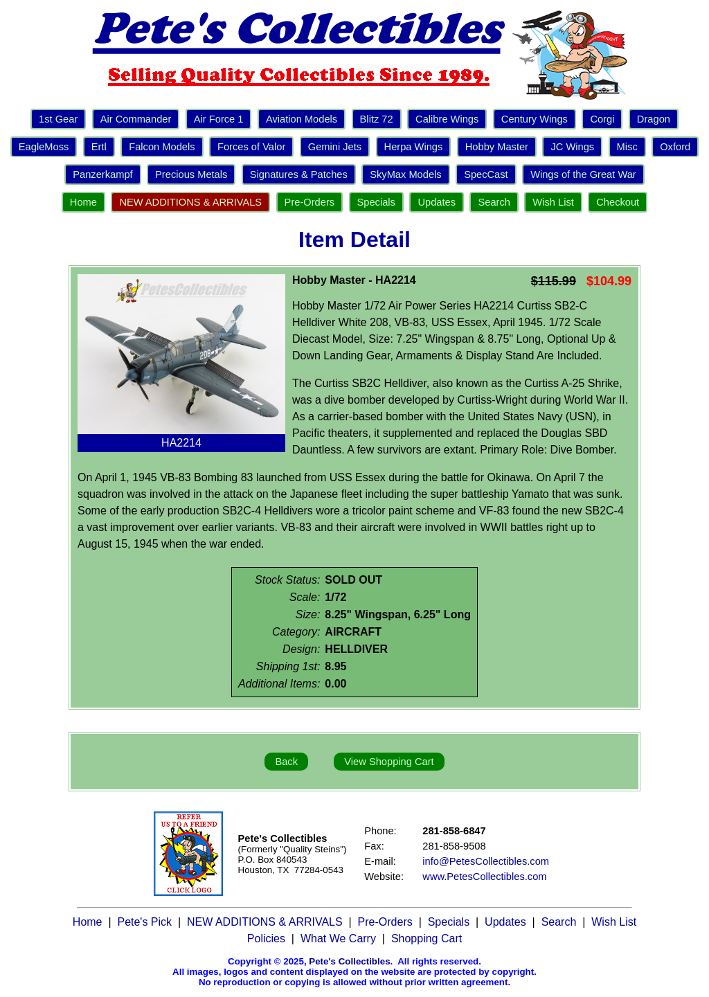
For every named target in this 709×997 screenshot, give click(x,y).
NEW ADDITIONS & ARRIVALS (190, 202)
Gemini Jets (334, 146)
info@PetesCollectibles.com (485, 861)
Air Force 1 (219, 119)
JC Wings (572, 146)
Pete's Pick (144, 922)
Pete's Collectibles (349, 961)
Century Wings (534, 119)
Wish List (552, 202)
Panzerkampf (102, 174)
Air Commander (136, 119)
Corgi (602, 119)
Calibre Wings (446, 119)
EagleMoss (44, 146)
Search (494, 202)
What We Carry (338, 938)
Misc (627, 146)
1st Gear (58, 119)
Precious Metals (191, 174)
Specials (376, 202)
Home (83, 202)
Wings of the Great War (583, 174)
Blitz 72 (376, 119)
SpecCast (486, 174)
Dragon (653, 119)
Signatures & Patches (299, 174)
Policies (266, 938)
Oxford (675, 146)
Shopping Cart (426, 938)
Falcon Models (162, 146)
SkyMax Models (405, 174)
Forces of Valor (251, 146)
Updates (437, 202)
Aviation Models (301, 119)
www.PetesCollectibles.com (484, 876)
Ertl (99, 146)
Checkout (617, 202)
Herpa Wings (413, 146)
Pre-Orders (309, 202)
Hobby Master (496, 146)
